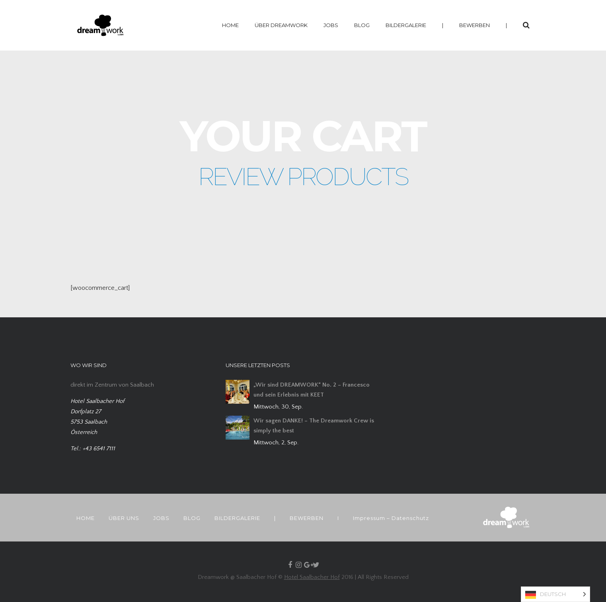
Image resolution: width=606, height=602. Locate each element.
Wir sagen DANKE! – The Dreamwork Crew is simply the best (313, 425)
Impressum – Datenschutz (391, 518)
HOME (230, 25)
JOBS (330, 25)
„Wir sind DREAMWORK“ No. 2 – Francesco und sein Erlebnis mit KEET (311, 389)
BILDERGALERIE (406, 25)
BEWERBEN (474, 25)
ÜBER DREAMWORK (281, 25)
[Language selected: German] (555, 594)
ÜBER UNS (124, 518)
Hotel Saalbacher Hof (312, 577)
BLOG (362, 25)
